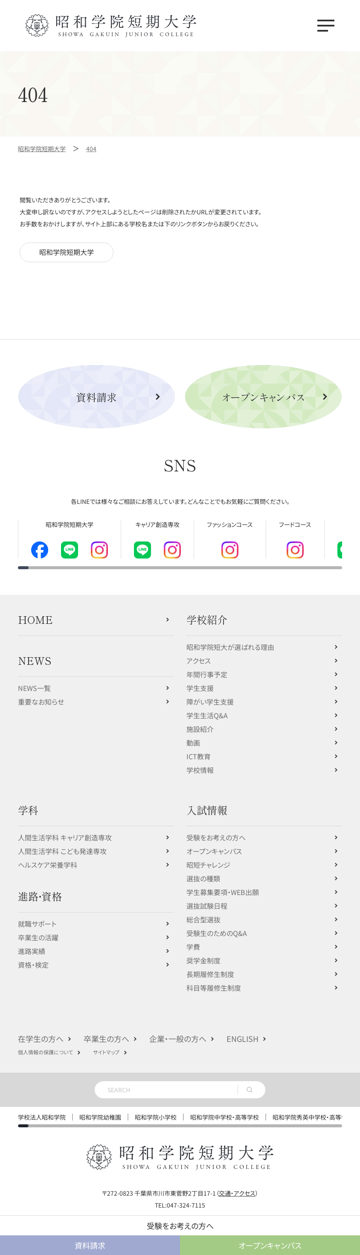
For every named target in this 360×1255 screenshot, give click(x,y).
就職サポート (37, 917)
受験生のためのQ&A (216, 927)
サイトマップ (106, 1045)
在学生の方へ (41, 1032)
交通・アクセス (237, 1186)
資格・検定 (33, 958)
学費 (193, 940)
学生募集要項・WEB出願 (222, 886)
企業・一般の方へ (177, 1032)
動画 (193, 736)
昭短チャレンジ (208, 858)
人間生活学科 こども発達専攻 (62, 845)
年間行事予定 (206, 668)
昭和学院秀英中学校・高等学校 (313, 1110)
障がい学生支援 (210, 695)
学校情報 (200, 763)
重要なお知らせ (41, 695)
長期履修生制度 (210, 967)
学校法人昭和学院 (42, 1110)
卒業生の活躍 (38, 931)
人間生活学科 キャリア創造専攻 (65, 831)
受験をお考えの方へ (216, 831)
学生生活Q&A (207, 709)
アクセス (198, 654)
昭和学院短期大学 (66, 252)
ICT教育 (198, 750)
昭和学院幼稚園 (100, 1110)
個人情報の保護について (45, 1045)
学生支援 (200, 681)
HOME (35, 613)
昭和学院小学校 (156, 1110)
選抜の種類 (203, 872)
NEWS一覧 (34, 681)
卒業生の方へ (106, 1032)
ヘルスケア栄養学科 (47, 858)
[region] (180, 541)
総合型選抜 (203, 913)
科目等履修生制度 (213, 981)
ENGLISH (242, 1032)
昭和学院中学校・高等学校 (224, 1110)
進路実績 (31, 944)
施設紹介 (200, 722)
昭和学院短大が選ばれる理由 (230, 640)
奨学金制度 (203, 954)
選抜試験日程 (206, 899)
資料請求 (96, 396)
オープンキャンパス (263, 396)
